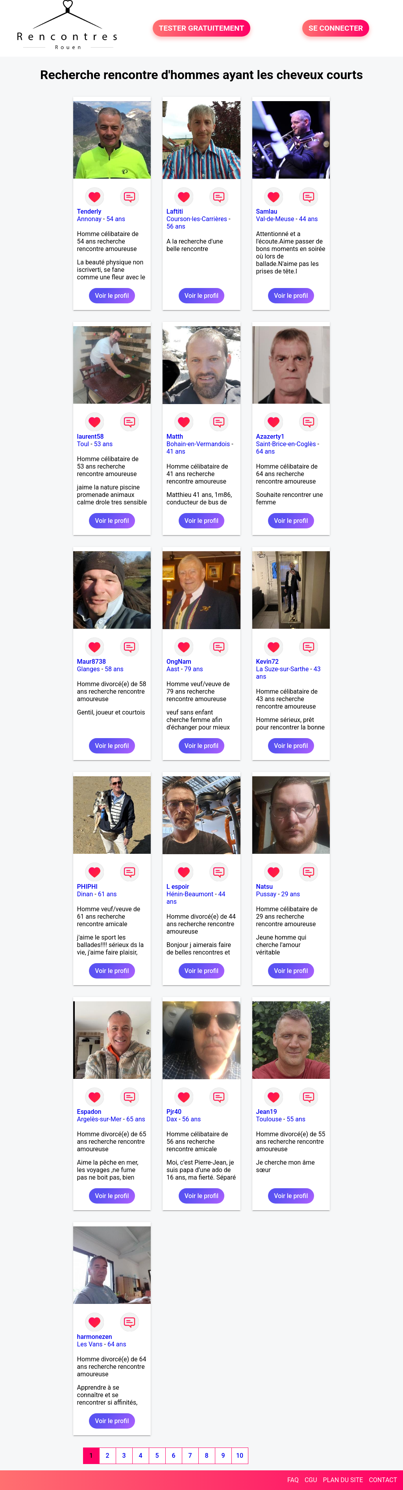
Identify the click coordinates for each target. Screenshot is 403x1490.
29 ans (290, 894)
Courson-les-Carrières (196, 219)
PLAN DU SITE (343, 1480)
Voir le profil (112, 295)
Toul (83, 444)
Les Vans (90, 1344)
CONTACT (383, 1480)
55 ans (296, 1119)
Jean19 (266, 1111)
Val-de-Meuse (275, 219)
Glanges (88, 669)
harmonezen (94, 1336)
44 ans (308, 219)
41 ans (175, 451)
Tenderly (89, 211)
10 (239, 1455)
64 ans (265, 451)
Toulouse (269, 1119)
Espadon (89, 1111)
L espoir (177, 886)
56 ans (175, 226)
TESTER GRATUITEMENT (201, 28)
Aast (172, 669)
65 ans (135, 1119)
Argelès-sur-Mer (99, 1119)
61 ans (107, 894)
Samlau (266, 211)
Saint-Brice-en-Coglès (286, 444)
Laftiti (174, 211)
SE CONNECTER (336, 28)
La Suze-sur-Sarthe (282, 669)
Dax (171, 1119)
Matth (174, 436)
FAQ (293, 1480)
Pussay (266, 894)
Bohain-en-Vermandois (198, 444)
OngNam (178, 661)
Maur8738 (91, 661)
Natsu (264, 886)
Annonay (89, 219)
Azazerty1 (270, 436)
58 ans (114, 669)
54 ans (115, 219)
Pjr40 (173, 1111)
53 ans (103, 444)
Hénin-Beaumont (189, 894)
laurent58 (90, 436)
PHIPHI (87, 886)
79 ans (193, 669)
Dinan (85, 894)
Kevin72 (267, 661)
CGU (311, 1480)
